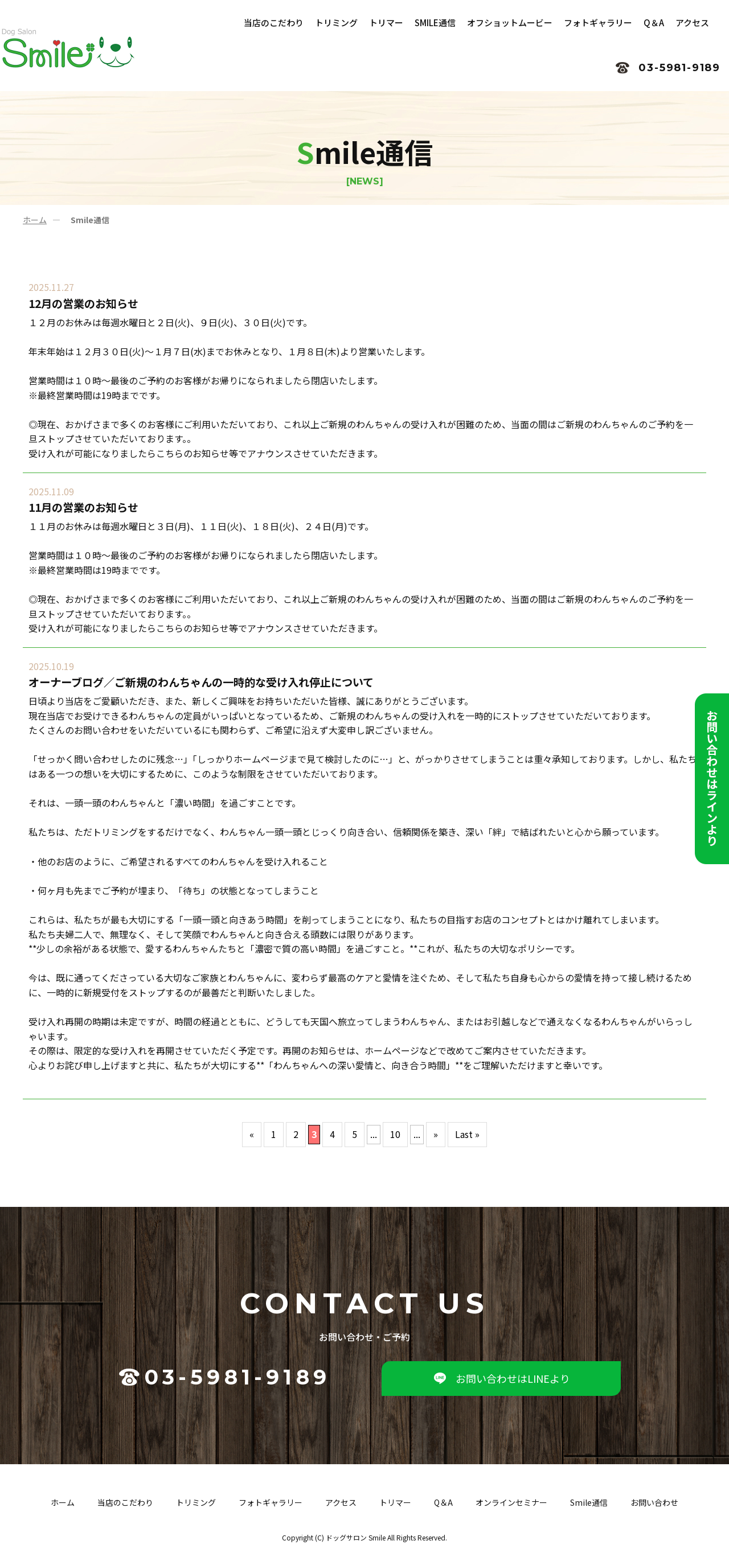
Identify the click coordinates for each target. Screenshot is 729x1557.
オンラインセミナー (511, 1502)
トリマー (395, 1502)
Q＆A (443, 1502)
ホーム (35, 219)
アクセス (341, 1502)
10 (395, 1134)
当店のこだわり (125, 1502)
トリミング (196, 1502)
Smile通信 (589, 1502)
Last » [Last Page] (467, 1134)
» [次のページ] (435, 1134)
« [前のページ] (251, 1134)
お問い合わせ (654, 1502)
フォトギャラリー (270, 1502)
